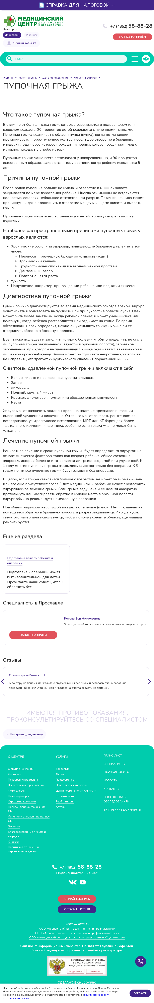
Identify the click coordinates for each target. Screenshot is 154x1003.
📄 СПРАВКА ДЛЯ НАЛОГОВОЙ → (77, 5)
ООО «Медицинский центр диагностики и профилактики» (77, 930)
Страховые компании (23, 801)
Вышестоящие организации (27, 785)
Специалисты (116, 764)
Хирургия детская (85, 78)
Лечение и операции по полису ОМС (25, 819)
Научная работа (118, 772)
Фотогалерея (17, 791)
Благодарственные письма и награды (28, 834)
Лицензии (15, 774)
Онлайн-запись (77, 900)
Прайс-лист (114, 756)
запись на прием (33, 635)
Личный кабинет (24, 43)
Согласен (140, 993)
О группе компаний (21, 769)
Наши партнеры (19, 796)
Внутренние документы (114, 812)
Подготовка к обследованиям (118, 799)
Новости (111, 781)
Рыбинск (31, 35)
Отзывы (13, 842)
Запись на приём (133, 37)
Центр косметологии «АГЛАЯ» (70, 793)
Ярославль (12, 35)
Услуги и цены (27, 78)
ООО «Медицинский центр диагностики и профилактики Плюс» (77, 934)
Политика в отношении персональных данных (24, 849)
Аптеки (61, 811)
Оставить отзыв (77, 910)
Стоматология (65, 800)
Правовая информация (24, 780)
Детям (60, 774)
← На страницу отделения (25, 734)
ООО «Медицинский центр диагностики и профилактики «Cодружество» (77, 939)
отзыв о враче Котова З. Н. (27, 675)
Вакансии (14, 827)
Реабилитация (66, 806)
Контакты (112, 789)
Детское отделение (55, 78)
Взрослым (63, 769)
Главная (8, 78)
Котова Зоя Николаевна (82, 619)
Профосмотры (66, 780)
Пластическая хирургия (72, 785)
